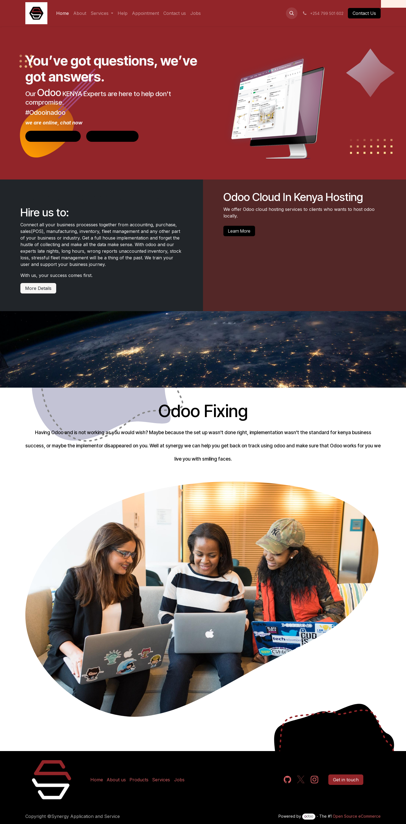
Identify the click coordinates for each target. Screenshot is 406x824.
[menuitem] (62, 13)
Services (161, 779)
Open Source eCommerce (357, 816)
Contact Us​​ (364, 13)
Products (138, 779)
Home (96, 779)
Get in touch (346, 779)
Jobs (179, 779)
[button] (291, 13)
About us (116, 779)
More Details (38, 288)
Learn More (239, 231)
